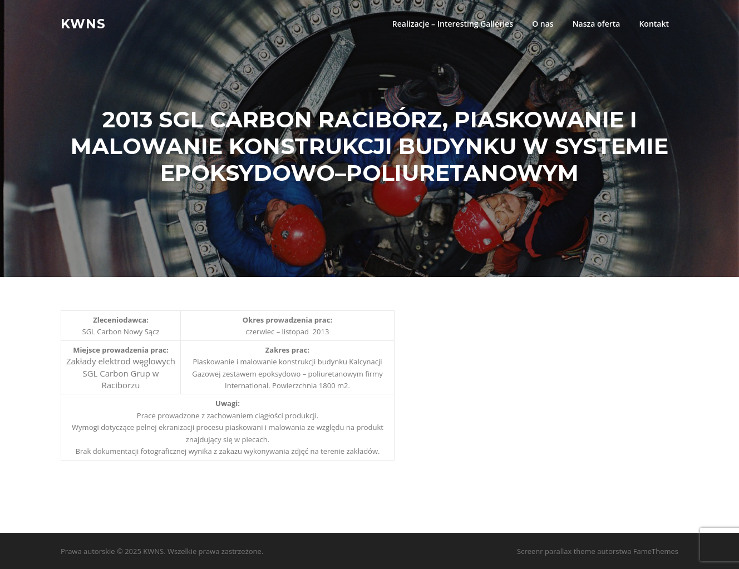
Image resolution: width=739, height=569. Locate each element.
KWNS (83, 23)
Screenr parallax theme (556, 551)
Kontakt (654, 23)
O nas (543, 23)
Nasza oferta (596, 23)
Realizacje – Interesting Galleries (452, 23)
